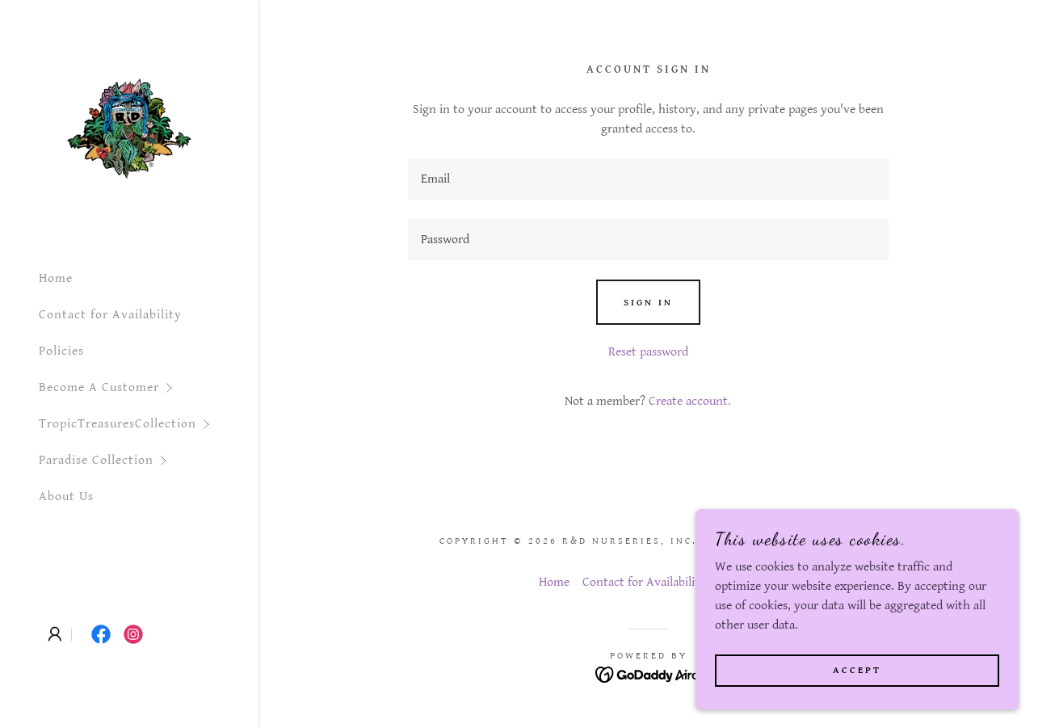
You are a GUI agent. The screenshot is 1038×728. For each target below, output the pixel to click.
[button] (148, 387)
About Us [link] (66, 496)
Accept (857, 670)
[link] (129, 128)
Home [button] (554, 582)
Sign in (648, 302)
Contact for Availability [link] (110, 314)
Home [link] (56, 278)
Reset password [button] (648, 352)
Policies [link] (61, 351)
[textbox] (648, 179)
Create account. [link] (690, 401)
